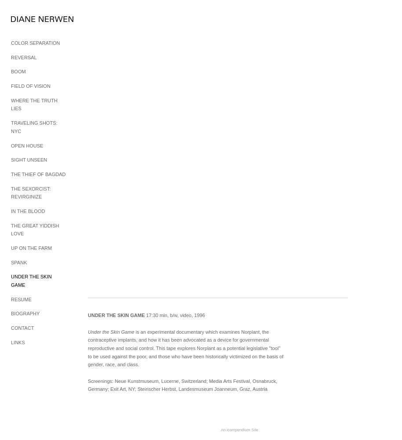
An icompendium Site (239, 430)
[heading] (33, 19)
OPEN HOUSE (27, 145)
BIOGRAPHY (25, 313)
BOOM (18, 71)
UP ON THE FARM (31, 248)
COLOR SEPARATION (35, 43)
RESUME (21, 299)
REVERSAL (24, 57)
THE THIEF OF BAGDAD (38, 174)
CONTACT (22, 328)
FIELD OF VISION (31, 86)
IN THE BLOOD (28, 211)
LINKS (18, 342)
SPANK (19, 262)
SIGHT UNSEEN (29, 159)
